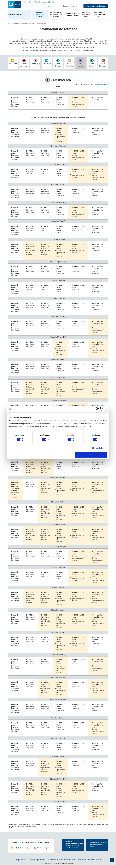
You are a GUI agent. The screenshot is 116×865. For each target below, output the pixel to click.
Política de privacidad (37, 860)
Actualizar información (101, 84)
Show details (97, 448)
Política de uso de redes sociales (90, 860)
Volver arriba (112, 860)
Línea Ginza (12, 62)
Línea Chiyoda (57, 63)
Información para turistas (95, 6)
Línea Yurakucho (69, 63)
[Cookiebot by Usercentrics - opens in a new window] (97, 409)
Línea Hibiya (35, 62)
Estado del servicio (14, 14)
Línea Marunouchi (24, 63)
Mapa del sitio (21, 860)
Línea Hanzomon (80, 63)
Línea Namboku (91, 63)
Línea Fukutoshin (103, 63)
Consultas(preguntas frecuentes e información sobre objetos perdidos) (74, 845)
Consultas (28, 2)
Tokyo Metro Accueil (14, 23)
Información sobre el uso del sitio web (61, 860)
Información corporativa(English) (44, 2)
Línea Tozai (46, 62)
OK (91, 455)
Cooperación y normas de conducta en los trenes (98, 845)
